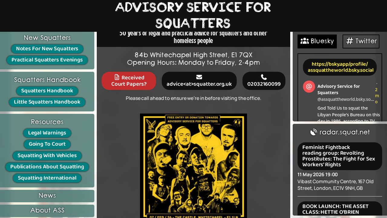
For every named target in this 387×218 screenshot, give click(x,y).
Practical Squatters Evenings (47, 59)
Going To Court (47, 144)
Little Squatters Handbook (47, 102)
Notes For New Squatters (47, 48)
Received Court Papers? (129, 80)
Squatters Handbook (47, 90)
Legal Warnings (47, 132)
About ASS (47, 211)
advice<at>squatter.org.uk (199, 80)
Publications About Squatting (47, 166)
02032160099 (264, 80)
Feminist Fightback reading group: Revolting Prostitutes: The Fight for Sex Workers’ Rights (338, 156)
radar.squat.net (340, 133)
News (47, 196)
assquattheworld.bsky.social (341, 70)
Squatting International (47, 178)
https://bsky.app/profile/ (340, 64)
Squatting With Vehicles (47, 155)
